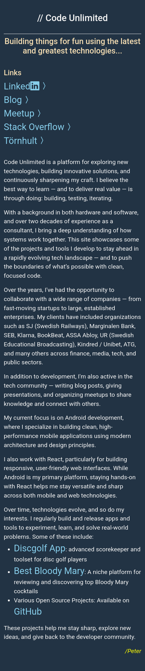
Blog (17, 99)
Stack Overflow (38, 127)
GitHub (28, 611)
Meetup (24, 113)
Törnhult (25, 140)
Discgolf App (40, 548)
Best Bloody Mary (49, 571)
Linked (26, 86)
